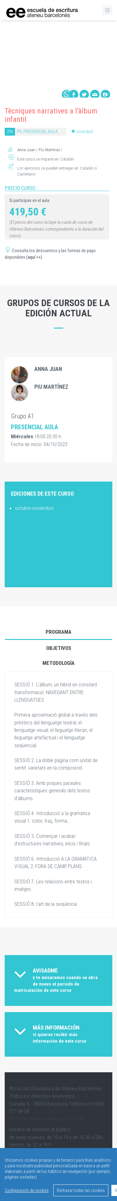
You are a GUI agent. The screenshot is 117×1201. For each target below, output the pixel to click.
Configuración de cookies (27, 1190)
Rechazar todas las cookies (81, 1190)
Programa (58, 632)
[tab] (58, 980)
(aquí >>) (34, 257)
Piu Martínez (49, 149)
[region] (58, 1174)
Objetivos (58, 648)
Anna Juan (26, 149)
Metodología (58, 663)
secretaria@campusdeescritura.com (47, 1119)
